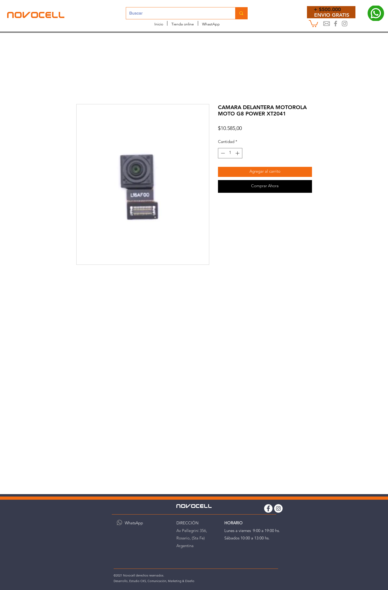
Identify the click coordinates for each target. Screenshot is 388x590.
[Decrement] (222, 153)
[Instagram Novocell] (344, 23)
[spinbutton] (230, 153)
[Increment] (238, 153)
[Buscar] (176, 13)
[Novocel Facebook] (335, 23)
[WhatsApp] (119, 522)
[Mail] (326, 23)
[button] (313, 23)
